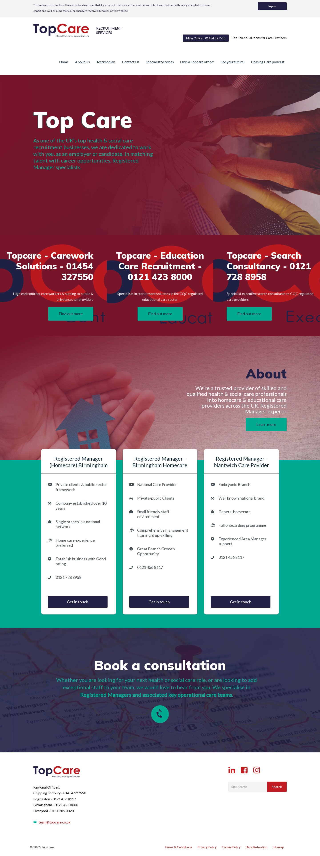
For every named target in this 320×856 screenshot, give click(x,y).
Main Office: (205, 38)
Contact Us (130, 62)
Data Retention (256, 847)
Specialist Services (160, 62)
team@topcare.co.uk (51, 822)
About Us (82, 62)
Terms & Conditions (178, 847)
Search (277, 787)
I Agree (272, 6)
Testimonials (106, 62)
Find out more (71, 313)
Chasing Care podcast (267, 62)
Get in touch (77, 601)
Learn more (266, 424)
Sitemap (278, 847)
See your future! (233, 62)
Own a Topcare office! (197, 62)
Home (64, 62)
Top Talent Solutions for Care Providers (259, 38)
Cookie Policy (231, 847)
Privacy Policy (207, 847)
